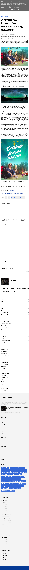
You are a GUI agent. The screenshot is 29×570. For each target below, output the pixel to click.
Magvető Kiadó (4, 362)
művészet (3, 431)
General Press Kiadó (5, 340)
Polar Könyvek (4, 379)
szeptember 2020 (6, 520)
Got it (18, 9)
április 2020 (4, 531)
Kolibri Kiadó (4, 351)
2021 (2, 301)
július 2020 (4, 524)
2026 (4, 500)
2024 (2, 308)
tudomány (3, 439)
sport (2, 435)
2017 (4, 543)
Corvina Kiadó (4, 332)
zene (2, 444)
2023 (2, 306)
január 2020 (4, 537)
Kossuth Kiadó (4, 353)
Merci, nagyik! (15, 40)
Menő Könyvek (4, 368)
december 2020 (5, 514)
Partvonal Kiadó (4, 377)
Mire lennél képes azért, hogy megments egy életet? (12, 193)
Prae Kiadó (3, 381)
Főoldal (2, 459)
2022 (2, 303)
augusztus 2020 (5, 522)
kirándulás (3, 424)
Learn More (13, 9)
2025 (2, 310)
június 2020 (4, 526)
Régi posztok (4, 457)
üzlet (2, 448)
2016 (4, 545)
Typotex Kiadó (4, 384)
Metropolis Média (5, 371)
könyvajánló (3, 429)
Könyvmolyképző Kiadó (6, 355)
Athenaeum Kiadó (5, 321)
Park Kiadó (3, 375)
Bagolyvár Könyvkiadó (6, 323)
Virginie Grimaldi (5, 16)
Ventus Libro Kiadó (5, 386)
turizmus (3, 441)
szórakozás (3, 437)
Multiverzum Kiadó (5, 373)
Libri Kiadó (3, 357)
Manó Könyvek (4, 364)
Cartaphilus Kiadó (5, 327)
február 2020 (5, 535)
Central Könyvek (4, 329)
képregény (3, 426)
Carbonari (4, 555)
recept (2, 433)
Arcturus (4, 553)
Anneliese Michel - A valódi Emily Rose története (11, 400)
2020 (2, 299)
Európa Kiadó (4, 334)
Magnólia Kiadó (4, 360)
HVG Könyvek (4, 342)
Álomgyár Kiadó (4, 388)
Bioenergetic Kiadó (5, 325)
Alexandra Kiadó (4, 316)
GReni (5, 34)
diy (2, 420)
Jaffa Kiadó (3, 347)
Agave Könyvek (4, 314)
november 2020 (5, 516)
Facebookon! (11, 190)
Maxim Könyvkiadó (5, 366)
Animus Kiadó (4, 319)
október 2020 (5, 518)
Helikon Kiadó (4, 344)
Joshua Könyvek (4, 349)
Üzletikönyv (3, 390)
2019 (4, 539)
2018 (4, 541)
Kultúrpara (4, 559)
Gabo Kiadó (3, 338)
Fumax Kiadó (4, 336)
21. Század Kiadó (4, 312)
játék (2, 422)
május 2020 (4, 528)
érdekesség (3, 446)
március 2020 (5, 533)
